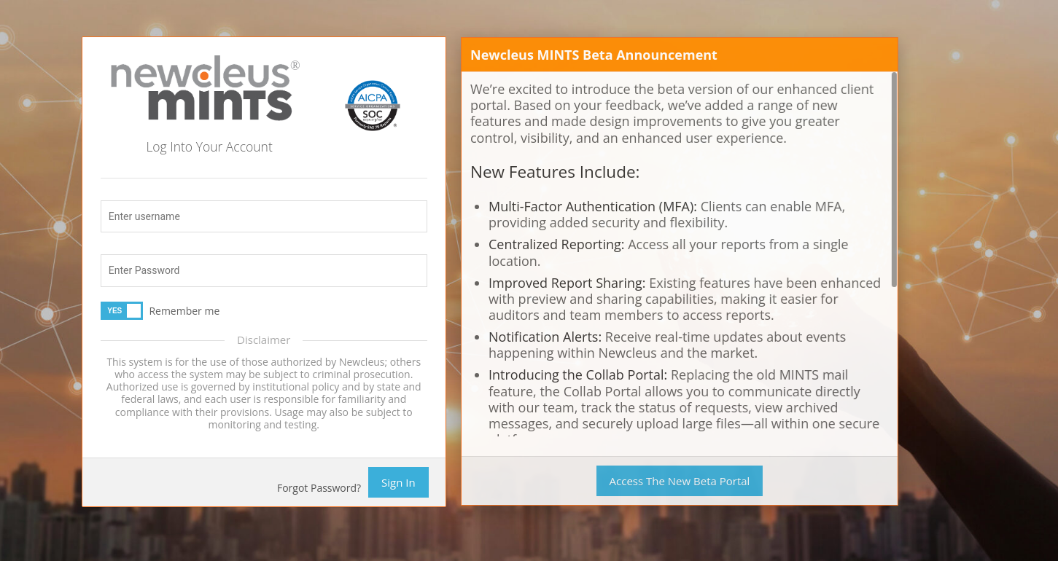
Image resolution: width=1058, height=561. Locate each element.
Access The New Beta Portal (678, 481)
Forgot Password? (319, 488)
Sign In (398, 482)
